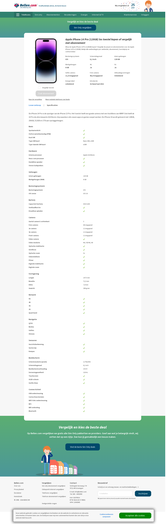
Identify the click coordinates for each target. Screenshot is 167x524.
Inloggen (145, 15)
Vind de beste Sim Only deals (82, 447)
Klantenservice (130, 15)
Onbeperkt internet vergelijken (53, 489)
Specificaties (52, 105)
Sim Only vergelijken (82, 27)
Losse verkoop (35, 105)
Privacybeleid (19, 489)
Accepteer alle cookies (135, 515)
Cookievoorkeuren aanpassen (106, 515)
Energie (84, 15)
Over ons (17, 486)
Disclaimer (17, 493)
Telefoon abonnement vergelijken (54, 496)
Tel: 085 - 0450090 (76, 494)
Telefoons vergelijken (49, 493)
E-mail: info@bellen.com (78, 492)
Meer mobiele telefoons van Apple (57, 99)
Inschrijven (143, 493)
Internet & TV (97, 15)
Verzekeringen (70, 15)
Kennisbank (18, 496)
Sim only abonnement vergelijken (53, 486)
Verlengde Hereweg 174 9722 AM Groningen (78, 487)
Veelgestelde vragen (49, 503)
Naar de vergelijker (35, 99)
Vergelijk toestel (48, 88)
